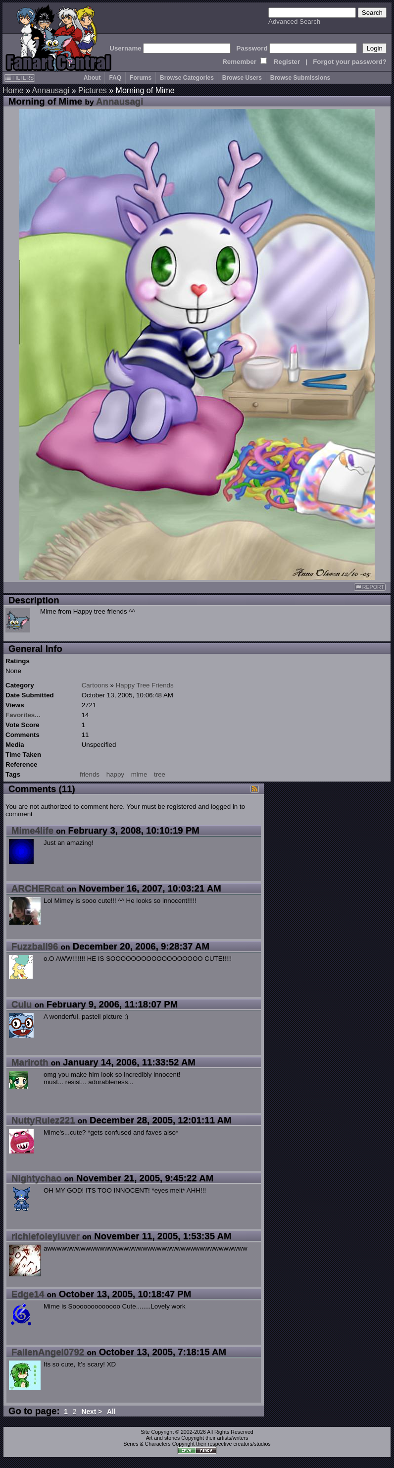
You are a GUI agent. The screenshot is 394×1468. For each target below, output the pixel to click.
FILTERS (19, 78)
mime (139, 774)
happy (115, 774)
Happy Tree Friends (145, 685)
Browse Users (242, 77)
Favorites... (22, 715)
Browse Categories (187, 77)
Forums (140, 77)
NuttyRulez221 (43, 1120)
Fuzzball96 (34, 946)
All (111, 1412)
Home (13, 90)
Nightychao (36, 1178)
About (92, 77)
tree (159, 774)
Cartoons (95, 685)
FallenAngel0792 (47, 1352)
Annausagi (51, 90)
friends (89, 774)
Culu (21, 1004)
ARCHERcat (37, 888)
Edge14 (27, 1294)
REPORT (369, 587)
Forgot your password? (350, 61)
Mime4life (32, 830)
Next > (91, 1412)
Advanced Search (294, 21)
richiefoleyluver (45, 1236)
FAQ (115, 77)
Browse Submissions (300, 77)
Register (287, 61)
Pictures (92, 90)
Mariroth (30, 1062)
